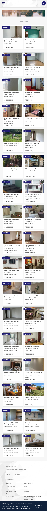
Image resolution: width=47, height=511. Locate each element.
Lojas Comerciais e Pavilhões (20, 471)
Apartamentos (9, 471)
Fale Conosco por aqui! (11, 491)
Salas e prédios (9, 476)
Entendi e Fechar (38, 506)
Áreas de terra (17, 474)
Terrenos (8, 474)
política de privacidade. (23, 508)
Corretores (26, 489)
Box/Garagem (17, 476)
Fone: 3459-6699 (9, 489)
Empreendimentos (10, 479)
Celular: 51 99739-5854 (11, 486)
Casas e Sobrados (10, 469)
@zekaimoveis (10, 493)
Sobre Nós (26, 491)
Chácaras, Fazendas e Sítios (20, 469)
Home (25, 486)
